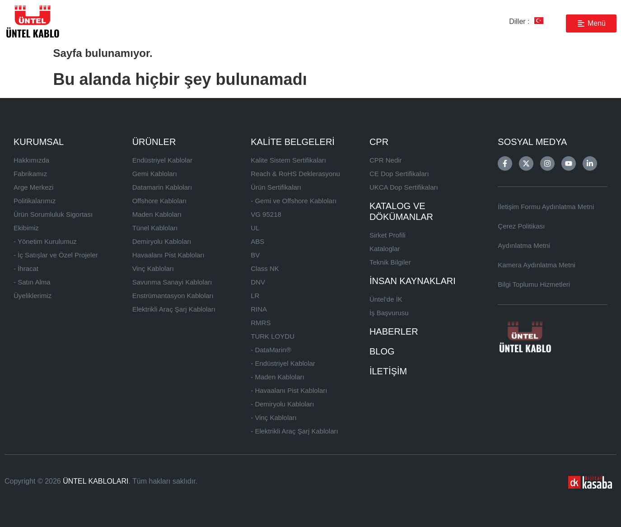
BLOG (382, 351)
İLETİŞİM (388, 371)
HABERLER (393, 331)
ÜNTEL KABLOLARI (95, 481)
